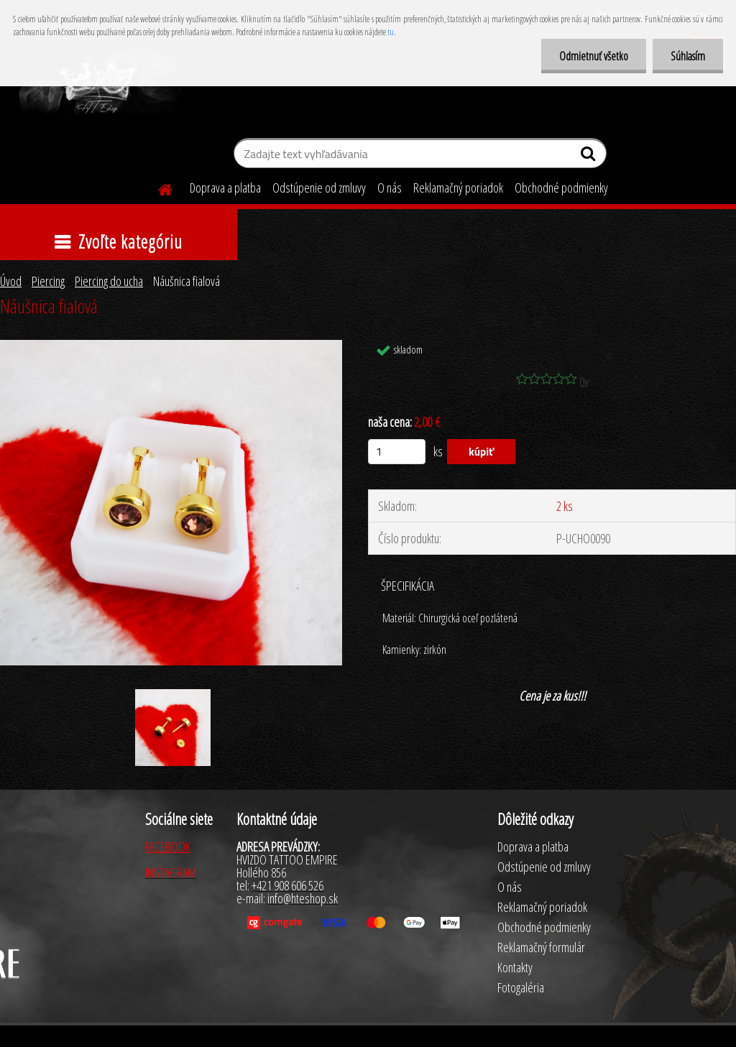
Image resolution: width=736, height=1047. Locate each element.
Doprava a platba (225, 187)
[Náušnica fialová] (171, 346)
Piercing (48, 281)
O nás (389, 187)
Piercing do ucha (109, 281)
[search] (590, 156)
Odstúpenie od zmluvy (319, 187)
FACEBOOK (167, 846)
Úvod (11, 281)
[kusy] (397, 451)
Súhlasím (688, 56)
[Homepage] (156, 187)
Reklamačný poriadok (458, 187)
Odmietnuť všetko (593, 56)
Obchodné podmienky (561, 187)
